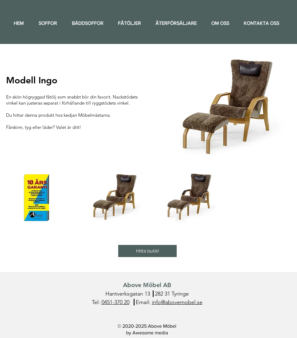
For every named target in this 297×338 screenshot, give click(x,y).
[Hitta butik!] (147, 251)
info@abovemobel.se (177, 302)
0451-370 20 (115, 302)
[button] (36, 197)
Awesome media (150, 332)
